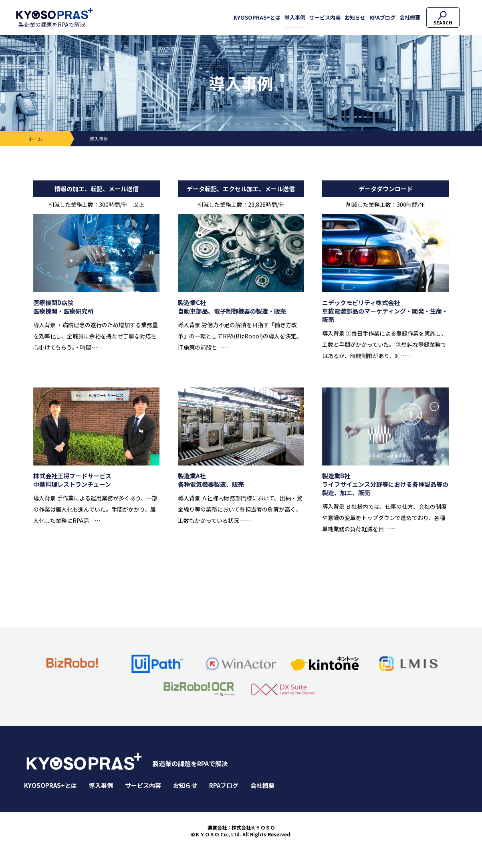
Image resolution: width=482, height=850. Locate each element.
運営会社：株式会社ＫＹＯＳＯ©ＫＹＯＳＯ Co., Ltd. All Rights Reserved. (241, 831)
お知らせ (355, 17)
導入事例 (294, 17)
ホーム (35, 138)
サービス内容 (325, 17)
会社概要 (409, 17)
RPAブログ (382, 17)
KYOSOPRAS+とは (257, 17)
